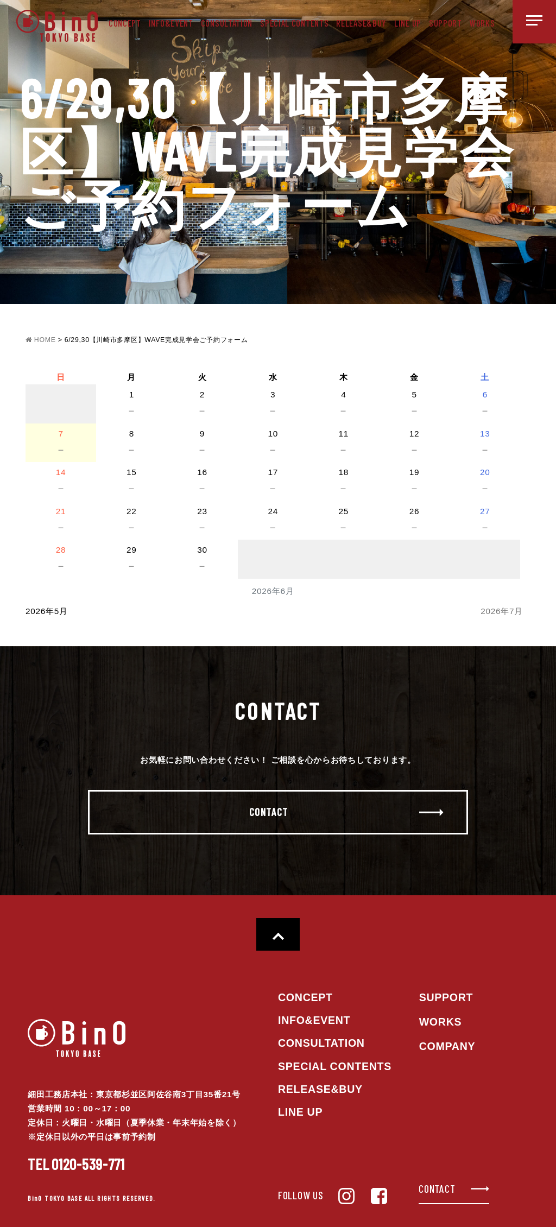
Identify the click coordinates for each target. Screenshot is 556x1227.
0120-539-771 (76, 1164)
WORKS (482, 22)
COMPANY (447, 1046)
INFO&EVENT (171, 22)
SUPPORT (445, 22)
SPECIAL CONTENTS (294, 22)
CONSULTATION (226, 22)
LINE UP (407, 22)
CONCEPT (125, 22)
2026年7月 (502, 611)
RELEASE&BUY (361, 22)
